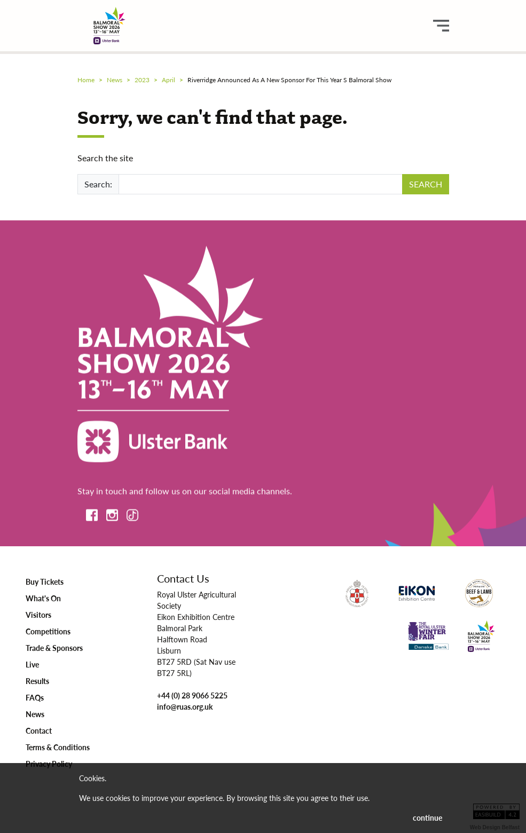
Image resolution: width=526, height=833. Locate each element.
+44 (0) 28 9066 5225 (192, 695)
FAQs (35, 697)
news (114, 79)
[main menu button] (441, 26)
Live (32, 664)
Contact (39, 730)
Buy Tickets (45, 581)
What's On (43, 598)
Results (37, 680)
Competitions (48, 631)
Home (86, 79)
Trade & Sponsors (54, 647)
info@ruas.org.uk (185, 706)
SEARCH (425, 184)
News (35, 714)
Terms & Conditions (58, 747)
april (168, 79)
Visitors (38, 614)
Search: (98, 184)
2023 (142, 79)
